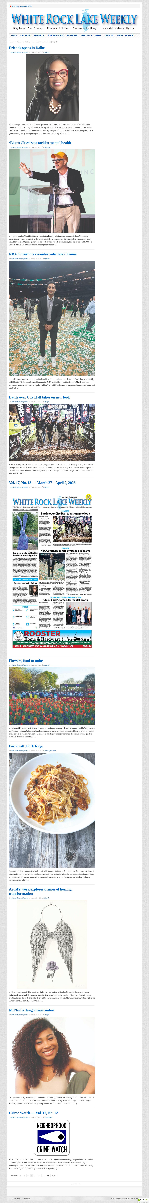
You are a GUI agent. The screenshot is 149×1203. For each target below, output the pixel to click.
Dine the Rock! (56, 35)
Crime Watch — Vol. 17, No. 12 (33, 1113)
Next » (54, 1176)
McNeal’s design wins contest (31, 1010)
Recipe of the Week (50, 750)
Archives (46, 487)
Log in (112, 1198)
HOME (14, 35)
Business (39, 35)
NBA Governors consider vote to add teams (43, 254)
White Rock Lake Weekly (22, 1198)
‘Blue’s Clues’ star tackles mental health (40, 143)
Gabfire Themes (135, 1198)
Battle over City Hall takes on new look (39, 397)
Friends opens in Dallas (27, 48)
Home (11, 42)
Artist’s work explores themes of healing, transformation (40, 891)
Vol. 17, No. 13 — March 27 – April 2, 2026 (42, 482)
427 (48, 1176)
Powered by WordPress (122, 1198)
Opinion (109, 35)
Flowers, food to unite (26, 660)
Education (47, 147)
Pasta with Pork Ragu (26, 746)
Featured (72, 35)
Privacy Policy (74, 1184)
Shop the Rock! (125, 35)
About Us (25, 35)
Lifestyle (86, 35)
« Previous (13, 1176)
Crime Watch (48, 1117)
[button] (143, 1200)
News (98, 35)
